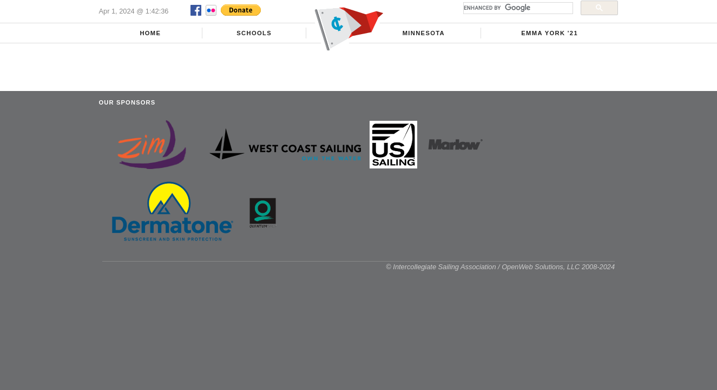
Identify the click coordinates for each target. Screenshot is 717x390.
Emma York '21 (549, 33)
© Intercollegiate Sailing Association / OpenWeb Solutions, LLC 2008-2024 (500, 267)
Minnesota (424, 33)
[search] (517, 8)
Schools (254, 33)
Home (150, 33)
